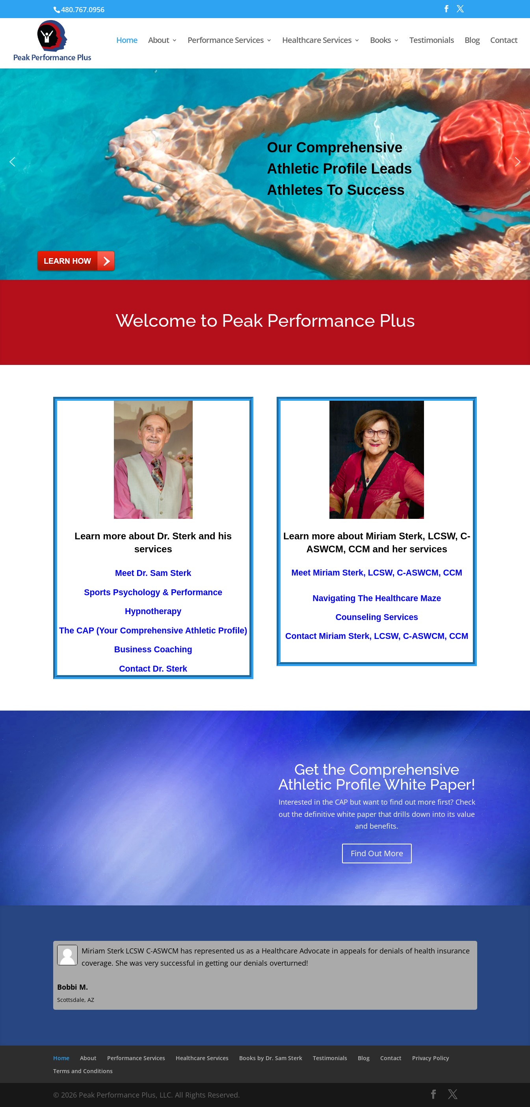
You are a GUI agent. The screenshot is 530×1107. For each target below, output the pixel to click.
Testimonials (431, 40)
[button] (265, 162)
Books (380, 40)
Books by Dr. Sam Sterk (270, 1058)
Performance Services (226, 40)
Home (127, 40)
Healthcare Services (316, 40)
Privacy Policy (430, 1058)
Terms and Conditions (83, 1071)
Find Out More (377, 853)
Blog (472, 40)
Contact (503, 40)
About (158, 40)
